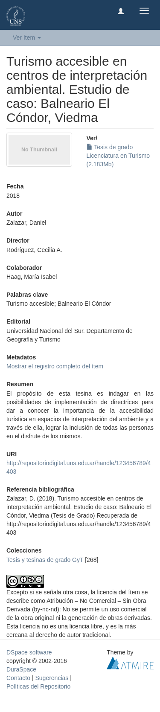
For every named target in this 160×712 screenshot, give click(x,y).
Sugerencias (51, 677)
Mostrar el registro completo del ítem (54, 366)
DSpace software (29, 652)
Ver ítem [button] (27, 37)
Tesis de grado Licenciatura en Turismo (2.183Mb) (118, 156)
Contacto (18, 677)
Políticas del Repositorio (38, 686)
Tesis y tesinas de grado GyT (44, 559)
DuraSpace (21, 669)
